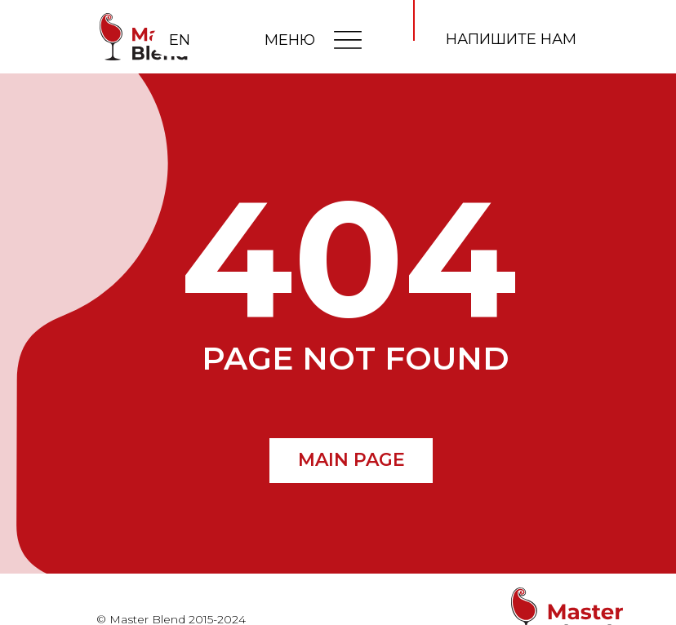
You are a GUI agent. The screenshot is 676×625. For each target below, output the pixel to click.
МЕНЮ (290, 40)
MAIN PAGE (351, 460)
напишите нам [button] (511, 39)
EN (179, 40)
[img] (348, 39)
